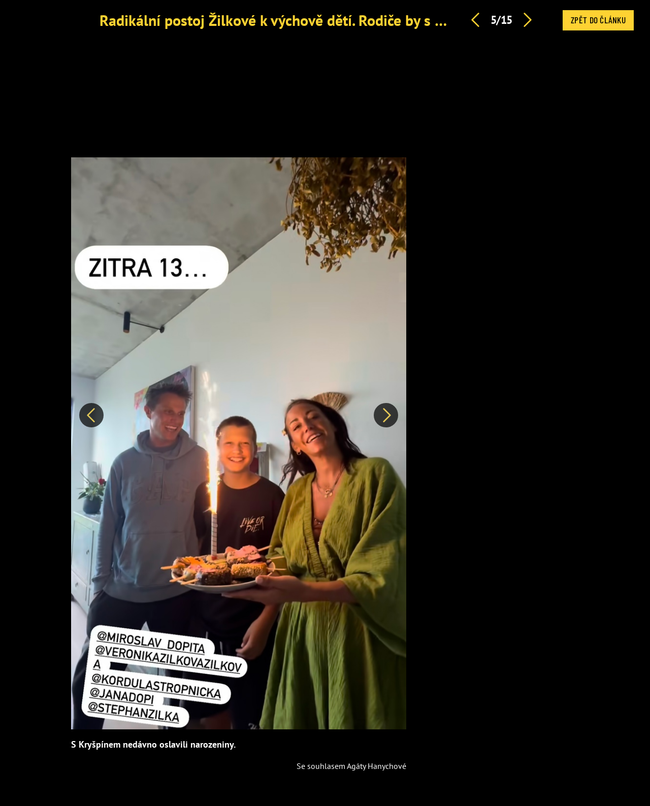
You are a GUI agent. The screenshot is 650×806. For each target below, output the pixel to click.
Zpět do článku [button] (598, 19)
